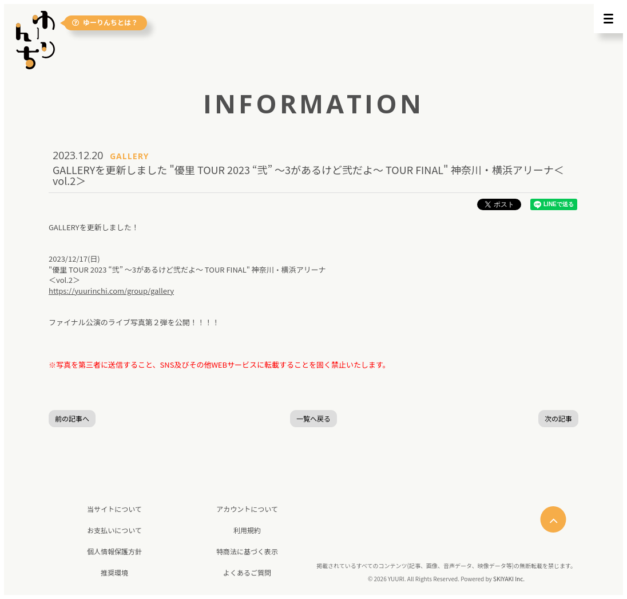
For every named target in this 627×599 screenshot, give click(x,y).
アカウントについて (247, 509)
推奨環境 (114, 572)
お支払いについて (114, 530)
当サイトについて (114, 509)
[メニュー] (608, 18)
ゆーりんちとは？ (105, 22)
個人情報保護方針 (114, 551)
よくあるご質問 (247, 572)
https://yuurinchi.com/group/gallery (111, 290)
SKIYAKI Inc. (509, 578)
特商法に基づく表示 (247, 551)
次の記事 (558, 418)
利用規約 (247, 530)
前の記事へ (72, 418)
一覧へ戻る (313, 418)
